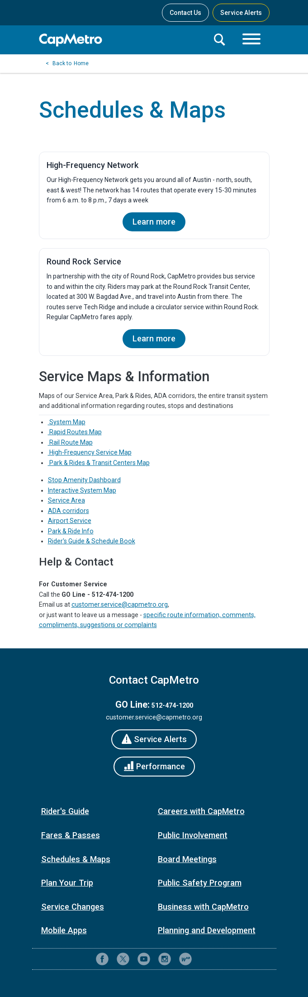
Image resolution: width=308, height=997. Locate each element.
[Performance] (154, 767)
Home (81, 63)
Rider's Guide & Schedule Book (91, 541)
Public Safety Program (200, 882)
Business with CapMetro (203, 906)
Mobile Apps (64, 930)
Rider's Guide (65, 811)
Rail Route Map (70, 442)
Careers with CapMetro (201, 811)
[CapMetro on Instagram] (164, 959)
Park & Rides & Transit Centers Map (99, 462)
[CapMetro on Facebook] (102, 959)
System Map (66, 422)
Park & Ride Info (71, 531)
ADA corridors (68, 510)
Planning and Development (207, 930)
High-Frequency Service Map (90, 452)
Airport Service (69, 520)
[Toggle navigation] (251, 39)
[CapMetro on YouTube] (144, 959)
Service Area (66, 500)
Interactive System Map (82, 490)
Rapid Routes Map (75, 432)
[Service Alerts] (154, 739)
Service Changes (72, 906)
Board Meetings (187, 859)
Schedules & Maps (75, 859)
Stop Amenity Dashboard (84, 480)
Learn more (154, 221)
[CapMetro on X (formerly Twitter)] (123, 959)
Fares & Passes (70, 835)
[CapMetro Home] (122, 40)
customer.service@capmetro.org (119, 604)
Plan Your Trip (67, 882)
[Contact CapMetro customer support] (206, 959)
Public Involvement (192, 835)
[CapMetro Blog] (185, 959)
